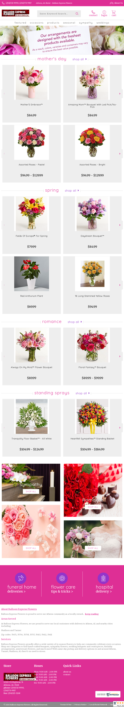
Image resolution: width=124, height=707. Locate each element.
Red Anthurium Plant (31, 296)
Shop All (78, 59)
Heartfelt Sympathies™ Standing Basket (92, 438)
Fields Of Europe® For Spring (31, 236)
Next (120, 93)
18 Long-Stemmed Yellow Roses (92, 296)
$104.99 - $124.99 (32, 449)
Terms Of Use (65, 705)
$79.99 (31, 247)
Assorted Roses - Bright (92, 164)
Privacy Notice (80, 705)
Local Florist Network (98, 705)
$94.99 (92, 307)
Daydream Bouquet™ (92, 236)
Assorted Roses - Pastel (32, 164)
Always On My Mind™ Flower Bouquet (31, 367)
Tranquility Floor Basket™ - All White (32, 438)
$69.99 (31, 307)
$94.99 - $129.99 (31, 175)
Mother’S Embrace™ (32, 104)
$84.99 (31, 115)
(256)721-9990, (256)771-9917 (18, 3)
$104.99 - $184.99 (92, 449)
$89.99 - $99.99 (92, 378)
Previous (3, 93)
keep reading (92, 614)
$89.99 (31, 378)
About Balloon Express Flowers (19, 609)
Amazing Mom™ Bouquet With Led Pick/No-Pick (92, 105)
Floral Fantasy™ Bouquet (92, 367)
